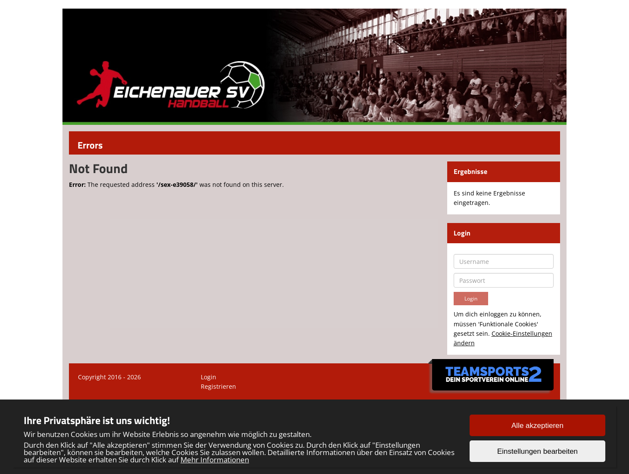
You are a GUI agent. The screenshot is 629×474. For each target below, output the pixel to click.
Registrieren (218, 386)
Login (208, 377)
